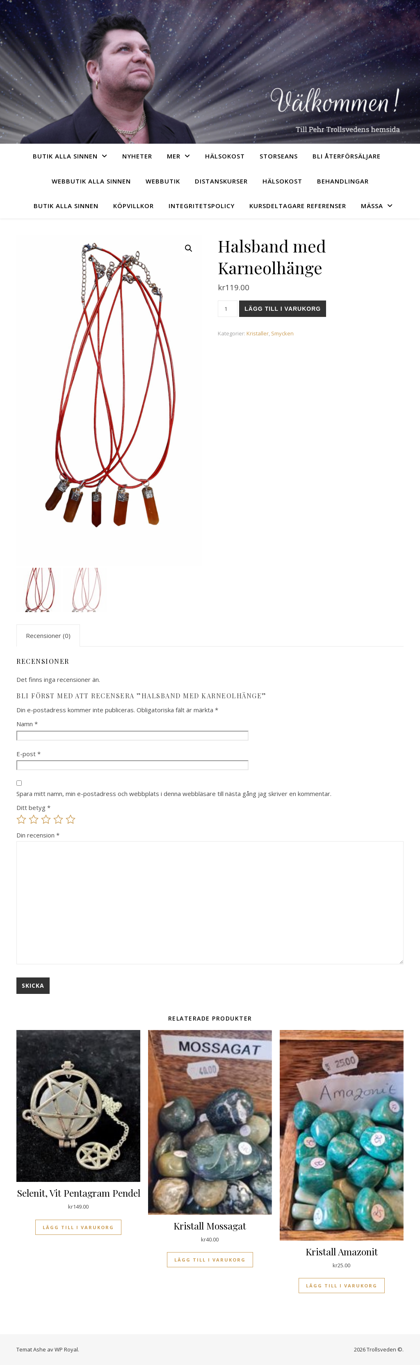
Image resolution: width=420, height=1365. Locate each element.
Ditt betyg (33, 807)
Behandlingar (343, 181)
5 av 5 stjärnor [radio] (70, 819)
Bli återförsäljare (347, 156)
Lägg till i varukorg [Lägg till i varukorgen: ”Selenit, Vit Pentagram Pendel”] (78, 1227)
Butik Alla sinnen (65, 156)
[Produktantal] (227, 309)
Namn (27, 724)
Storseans (279, 156)
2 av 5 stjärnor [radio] (34, 819)
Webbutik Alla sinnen (91, 181)
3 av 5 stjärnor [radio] (46, 819)
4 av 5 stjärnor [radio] (58, 819)
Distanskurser (221, 181)
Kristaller (258, 333)
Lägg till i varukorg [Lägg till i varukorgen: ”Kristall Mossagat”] (210, 1260)
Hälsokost (225, 156)
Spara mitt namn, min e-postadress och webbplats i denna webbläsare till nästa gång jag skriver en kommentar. (173, 793)
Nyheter (137, 156)
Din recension (37, 835)
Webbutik (163, 181)
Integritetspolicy (202, 206)
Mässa (372, 206)
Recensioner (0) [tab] (48, 635)
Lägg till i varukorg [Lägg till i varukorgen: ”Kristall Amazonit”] (341, 1285)
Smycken (282, 333)
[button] (188, 248)
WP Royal (66, 1349)
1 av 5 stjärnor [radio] (21, 819)
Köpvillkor (133, 206)
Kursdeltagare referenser (297, 206)
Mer (173, 156)
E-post (28, 754)
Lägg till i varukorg (282, 308)
